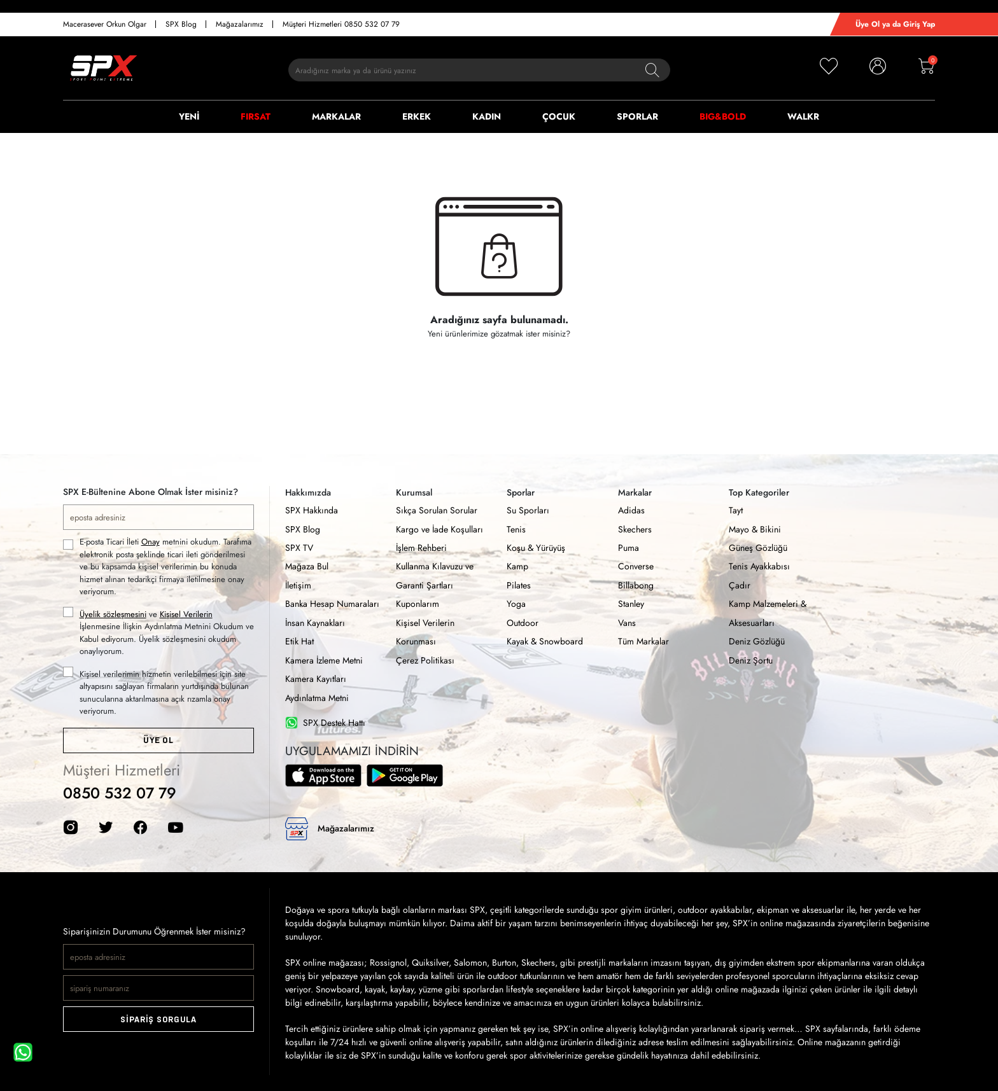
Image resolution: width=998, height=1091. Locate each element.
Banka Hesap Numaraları (332, 603)
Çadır (739, 585)
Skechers (635, 529)
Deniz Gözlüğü (757, 641)
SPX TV (299, 547)
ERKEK (416, 116)
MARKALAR (336, 116)
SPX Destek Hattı (325, 723)
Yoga (516, 603)
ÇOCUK (558, 116)
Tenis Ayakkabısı (759, 566)
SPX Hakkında (311, 510)
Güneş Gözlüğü (758, 547)
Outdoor (522, 622)
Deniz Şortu (751, 660)
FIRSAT (256, 116)
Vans (627, 622)
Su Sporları (528, 510)
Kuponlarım (417, 603)
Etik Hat (299, 641)
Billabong (636, 585)
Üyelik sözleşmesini (113, 614)
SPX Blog (181, 24)
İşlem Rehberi (421, 547)
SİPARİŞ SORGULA (158, 1019)
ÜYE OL (158, 740)
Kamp (517, 566)
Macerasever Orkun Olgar (104, 24)
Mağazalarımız (240, 24)
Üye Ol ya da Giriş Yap (895, 24)
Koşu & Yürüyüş (536, 547)
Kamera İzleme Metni (324, 660)
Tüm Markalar (643, 641)
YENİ (189, 116)
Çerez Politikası (425, 660)
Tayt (736, 510)
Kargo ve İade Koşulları (439, 529)
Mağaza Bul (306, 566)
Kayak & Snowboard (545, 641)
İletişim (298, 585)
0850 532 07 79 (119, 793)
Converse (636, 566)
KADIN (486, 116)
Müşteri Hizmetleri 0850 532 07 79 (341, 24)
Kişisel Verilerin (186, 614)
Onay (150, 542)
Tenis (516, 529)
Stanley (631, 603)
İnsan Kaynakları (315, 622)
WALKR (803, 116)
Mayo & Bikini (755, 529)
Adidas (631, 510)
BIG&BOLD (722, 116)
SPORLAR (637, 116)
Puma (628, 547)
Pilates (519, 585)
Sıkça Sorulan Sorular (436, 510)
